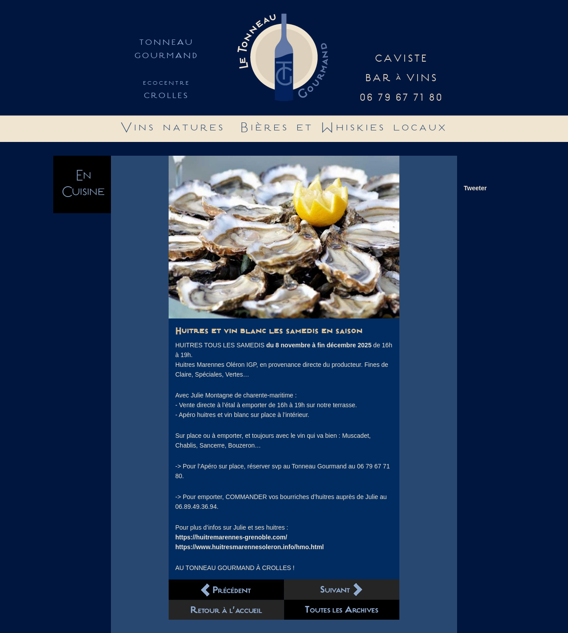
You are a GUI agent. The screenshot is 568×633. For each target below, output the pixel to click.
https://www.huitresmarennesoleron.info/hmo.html (249, 546)
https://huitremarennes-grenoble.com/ (231, 537)
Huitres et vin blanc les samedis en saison (269, 331)
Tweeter (475, 188)
